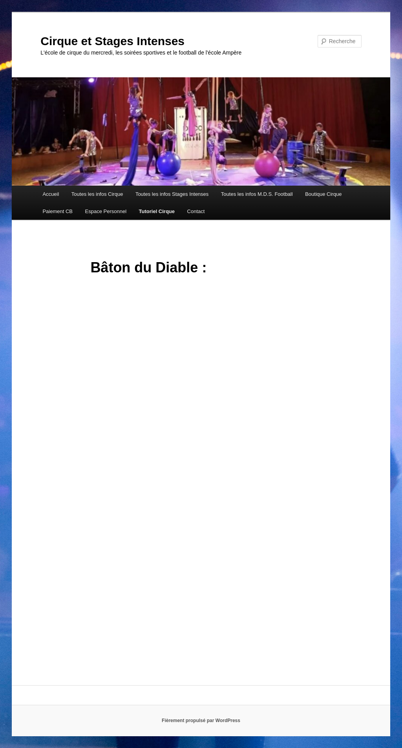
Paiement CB (57, 211)
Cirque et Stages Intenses (112, 41)
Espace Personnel (106, 211)
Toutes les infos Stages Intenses (171, 194)
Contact (196, 211)
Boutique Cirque (323, 194)
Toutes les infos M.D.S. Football (257, 194)
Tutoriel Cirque (157, 211)
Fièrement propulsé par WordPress (201, 720)
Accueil (50, 194)
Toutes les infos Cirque (97, 194)
